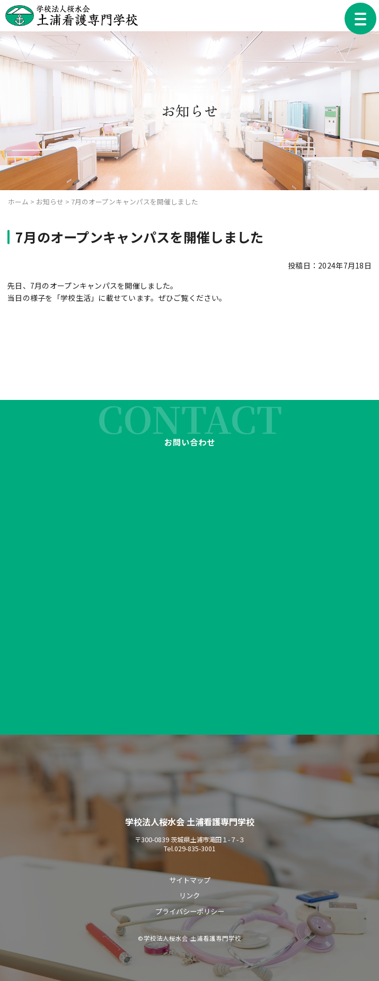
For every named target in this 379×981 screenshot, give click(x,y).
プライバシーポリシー (189, 911)
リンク (189, 895)
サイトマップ (189, 881)
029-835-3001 (195, 849)
